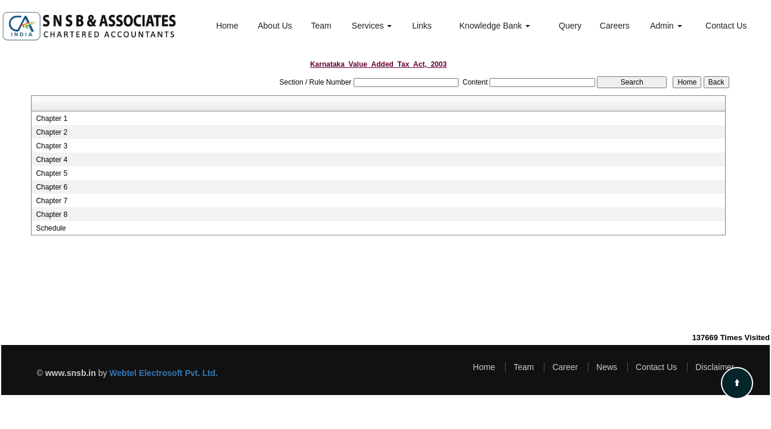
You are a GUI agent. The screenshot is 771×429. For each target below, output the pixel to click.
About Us (275, 25)
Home (227, 25)
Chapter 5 (51, 173)
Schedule (51, 228)
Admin (666, 25)
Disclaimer (714, 367)
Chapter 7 (51, 201)
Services (372, 25)
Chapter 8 (51, 214)
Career (565, 367)
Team (321, 25)
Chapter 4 (51, 160)
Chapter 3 (51, 146)
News (606, 367)
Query (570, 25)
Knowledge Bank (494, 25)
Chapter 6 (51, 187)
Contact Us (726, 25)
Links (422, 25)
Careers (615, 25)
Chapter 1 (51, 118)
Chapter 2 (51, 132)
